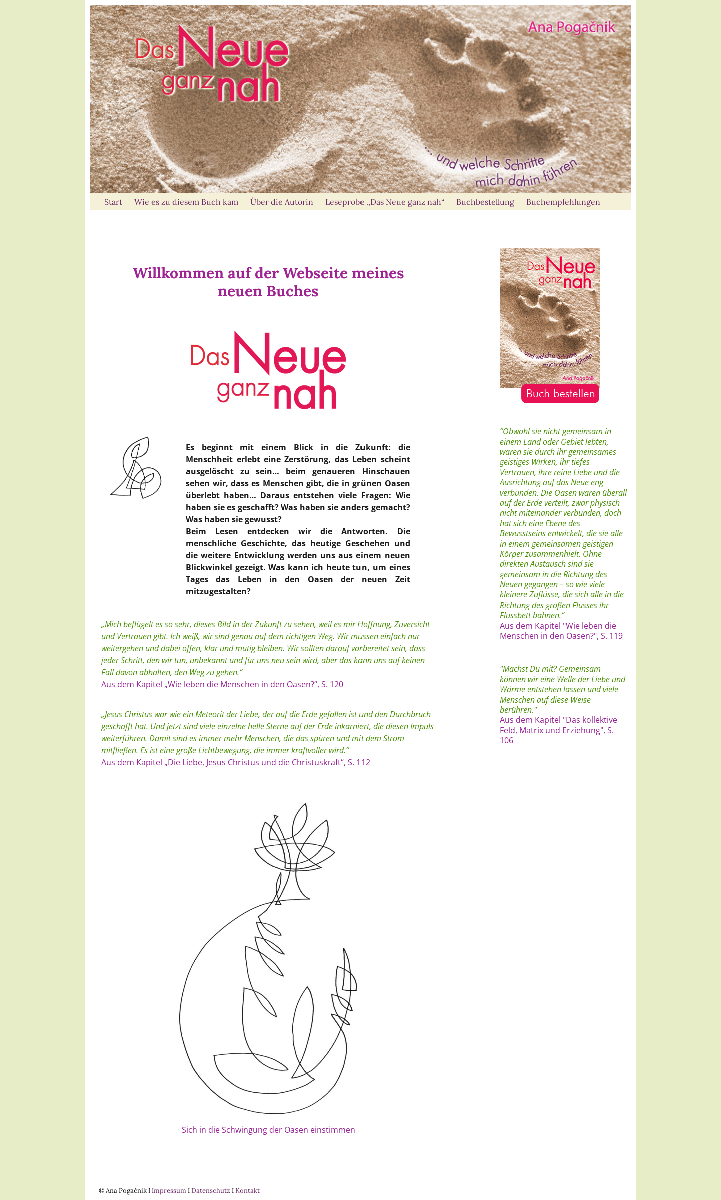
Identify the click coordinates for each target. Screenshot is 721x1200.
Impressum (169, 1190)
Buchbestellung (485, 202)
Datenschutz (210, 1190)
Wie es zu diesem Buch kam (186, 202)
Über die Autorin (281, 202)
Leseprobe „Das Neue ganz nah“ (384, 202)
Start (113, 202)
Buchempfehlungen (563, 202)
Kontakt (247, 1190)
